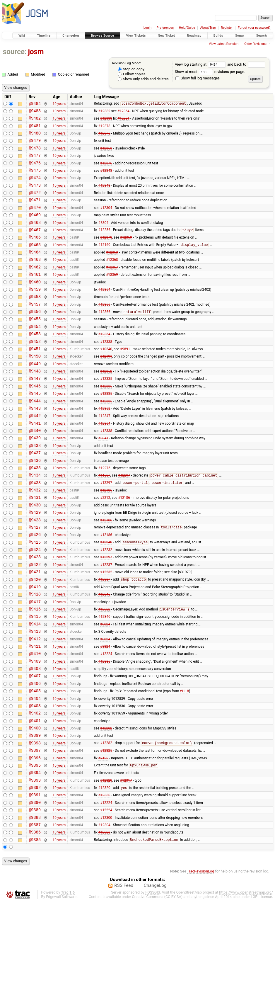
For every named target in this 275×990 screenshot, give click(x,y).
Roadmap (194, 36)
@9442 (35, 453)
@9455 (35, 345)
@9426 (35, 586)
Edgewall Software (61, 984)
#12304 (106, 220)
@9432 (35, 536)
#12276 (104, 511)
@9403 (35, 777)
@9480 (35, 137)
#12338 (106, 121)
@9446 (35, 420)
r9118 (184, 761)
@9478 (35, 154)
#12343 (106, 179)
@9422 (35, 619)
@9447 (35, 411)
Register (227, 28)
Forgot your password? (254, 28)
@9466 (35, 253)
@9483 (35, 112)
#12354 (104, 312)
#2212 (105, 545)
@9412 (35, 703)
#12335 (106, 412)
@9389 (35, 894)
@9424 (35, 603)
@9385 (35, 927)
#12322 (104, 670)
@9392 (35, 869)
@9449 (35, 395)
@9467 (35, 245)
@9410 (35, 719)
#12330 (104, 877)
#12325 (106, 828)
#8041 (103, 478)
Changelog (70, 36)
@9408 (35, 736)
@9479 (35, 145)
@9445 (35, 428)
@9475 (35, 179)
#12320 (106, 861)
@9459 (35, 312)
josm (36, 51)
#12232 (106, 603)
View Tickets (136, 36)
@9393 (35, 861)
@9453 (35, 362)
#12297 (124, 520)
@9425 (35, 595)
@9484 (35, 104)
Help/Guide (187, 28)
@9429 (35, 561)
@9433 (35, 528)
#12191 (106, 387)
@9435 (35, 511)
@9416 (35, 669)
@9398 (35, 819)
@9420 (35, 636)
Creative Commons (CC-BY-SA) (157, 984)
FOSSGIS (152, 980)
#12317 (126, 861)
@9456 (35, 337)
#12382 (104, 112)
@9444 (35, 437)
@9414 (35, 686)
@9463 (35, 278)
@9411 (35, 711)
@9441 (35, 462)
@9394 (35, 852)
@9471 (35, 212)
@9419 (35, 644)
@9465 (35, 262)
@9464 (35, 270)
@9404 (35, 769)
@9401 (35, 794)
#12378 (104, 129)
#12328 (104, 919)
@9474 (35, 187)
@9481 (35, 129)
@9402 (35, 786)
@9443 (35, 445)
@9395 (35, 844)
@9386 (35, 919)
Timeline (43, 36)
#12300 (106, 902)
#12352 (106, 404)
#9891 (125, 378)
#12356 (104, 328)
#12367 (112, 287)
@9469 (35, 229)
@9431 (35, 544)
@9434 (35, 520)
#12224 (106, 719)
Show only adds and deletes (143, 79)
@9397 (35, 827)
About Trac (208, 28)
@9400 (35, 802)
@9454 (35, 353)
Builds (218, 36)
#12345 (104, 653)
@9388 (35, 902)
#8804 (103, 237)
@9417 (35, 661)
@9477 (35, 162)
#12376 (104, 137)
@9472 (35, 204)
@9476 (35, 170)
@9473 (35, 195)
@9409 (35, 728)
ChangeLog (155, 973)
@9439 (35, 478)
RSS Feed (123, 973)
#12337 (104, 637)
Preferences (165, 28)
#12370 (106, 254)
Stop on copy (131, 69)
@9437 (35, 495)
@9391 (35, 877)
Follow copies (132, 74)
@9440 (35, 470)
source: (15, 51)
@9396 (35, 836)
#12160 (104, 262)
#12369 (126, 254)
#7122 (103, 836)
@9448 (35, 403)
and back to (246, 64)
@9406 (35, 753)
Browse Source (102, 36)
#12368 (112, 279)
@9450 (35, 386)
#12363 (106, 154)
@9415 (35, 678)
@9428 (35, 570)
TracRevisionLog (200, 959)
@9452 (35, 370)
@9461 (35, 295)
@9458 (35, 320)
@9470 (35, 220)
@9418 (35, 653)
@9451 (35, 378)
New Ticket (166, 36)
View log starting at (201, 64)
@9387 (35, 911)
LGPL (255, 984)
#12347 (104, 453)
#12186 (106, 537)
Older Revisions (255, 44)
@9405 (35, 761)
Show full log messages (197, 78)
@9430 (35, 553)
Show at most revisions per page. (210, 71)
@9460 (35, 304)
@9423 (35, 611)
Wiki (21, 36)
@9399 (35, 811)
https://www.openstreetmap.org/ (246, 980)
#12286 (104, 246)
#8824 (105, 686)
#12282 (106, 803)
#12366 (104, 337)
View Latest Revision (223, 44)
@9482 (35, 120)
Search (261, 36)
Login (147, 28)
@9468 (35, 237)
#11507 (104, 520)
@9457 (35, 328)
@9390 (35, 886)
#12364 (123, 112)
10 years (59, 104)
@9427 (35, 578)
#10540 (106, 378)
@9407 (35, 744)
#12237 (106, 620)
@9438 (35, 486)
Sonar (239, 36)
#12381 (123, 121)
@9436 (35, 503)
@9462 (35, 287)
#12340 (104, 678)
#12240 (106, 595)
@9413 (35, 694)
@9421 (35, 628)
